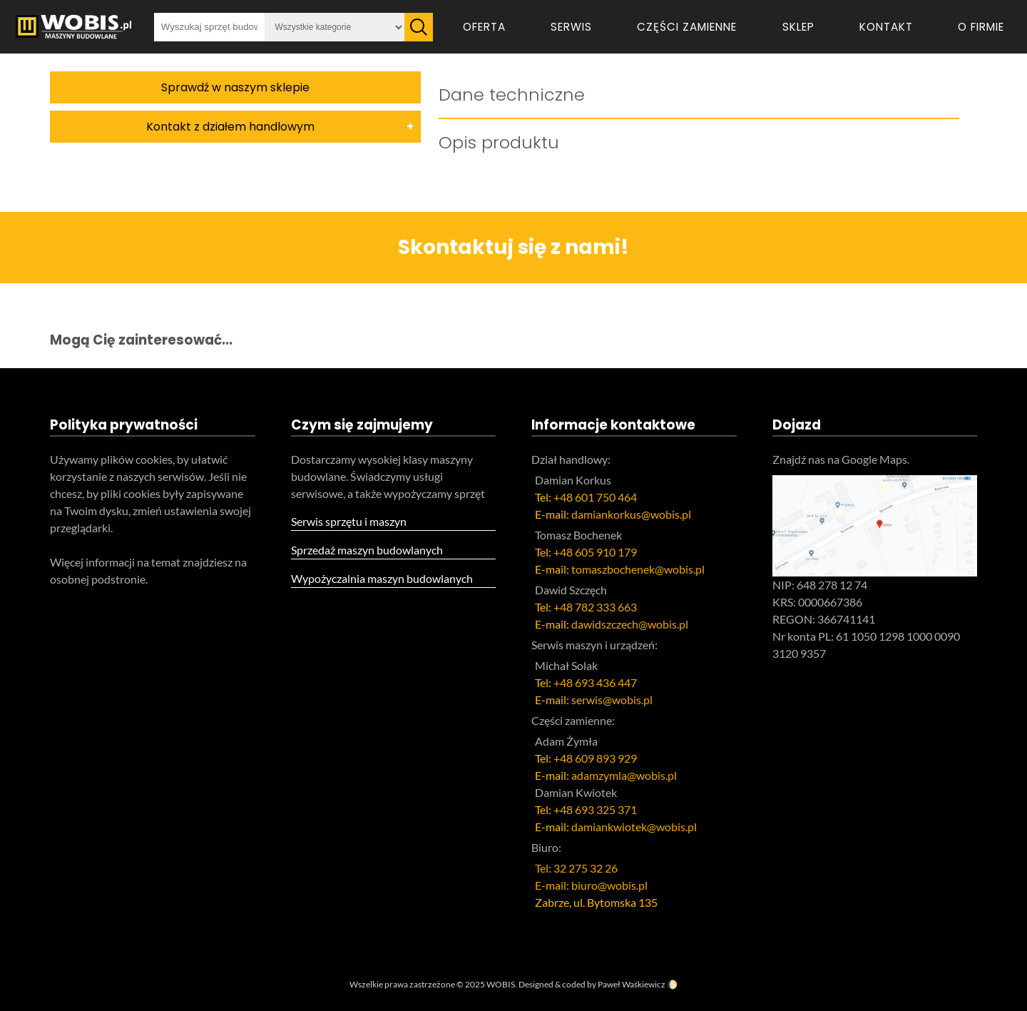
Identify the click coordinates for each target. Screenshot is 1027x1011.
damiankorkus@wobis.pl (631, 514)
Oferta (484, 26)
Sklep (798, 26)
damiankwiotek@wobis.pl (634, 826)
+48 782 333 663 (595, 607)
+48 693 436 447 (595, 682)
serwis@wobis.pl (612, 699)
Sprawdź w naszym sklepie (235, 87)
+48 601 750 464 (595, 497)
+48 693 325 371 (595, 809)
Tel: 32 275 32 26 (576, 868)
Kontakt (886, 26)
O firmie (981, 26)
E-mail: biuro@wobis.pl (591, 885)
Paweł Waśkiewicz (631, 984)
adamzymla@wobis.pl (624, 775)
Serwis (571, 26)
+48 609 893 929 (595, 758)
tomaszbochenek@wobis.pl (638, 569)
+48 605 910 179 (595, 552)
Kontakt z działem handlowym (230, 126)
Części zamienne (687, 26)
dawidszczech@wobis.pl (629, 624)
